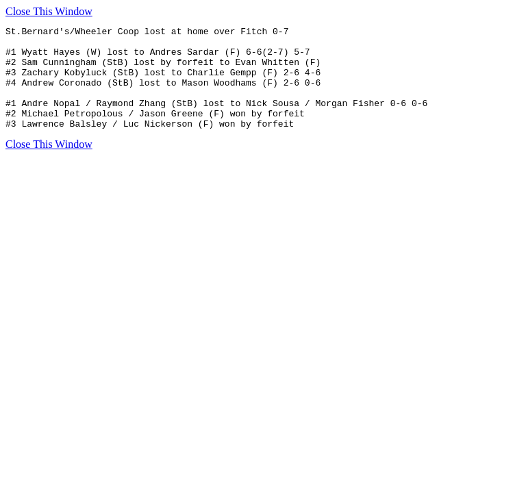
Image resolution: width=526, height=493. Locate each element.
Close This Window (48, 11)
